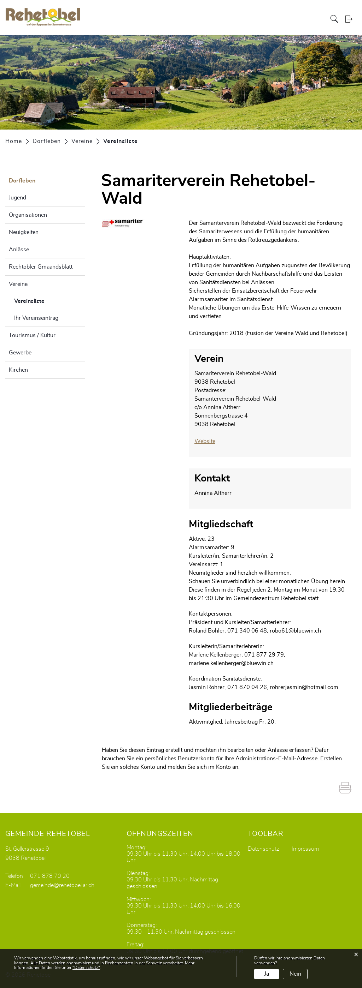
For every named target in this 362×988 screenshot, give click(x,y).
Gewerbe (20, 352)
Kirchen (18, 370)
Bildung (277, 19)
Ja (266, 974)
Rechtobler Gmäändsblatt (40, 267)
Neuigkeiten (24, 232)
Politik (225, 19)
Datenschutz (263, 848)
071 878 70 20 (50, 876)
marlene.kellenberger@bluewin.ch (231, 663)
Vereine (18, 284)
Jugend (17, 197)
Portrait (206, 19)
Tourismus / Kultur (32, 335)
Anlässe (19, 249)
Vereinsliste (47, 300)
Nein (295, 974)
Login (351, 19)
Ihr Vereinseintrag (36, 318)
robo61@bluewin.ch (295, 630)
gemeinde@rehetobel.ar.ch (62, 885)
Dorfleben (302, 19)
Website (208, 441)
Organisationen (28, 215)
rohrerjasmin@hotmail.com (304, 687)
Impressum (305, 848)
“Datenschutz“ (86, 967)
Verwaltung (250, 19)
